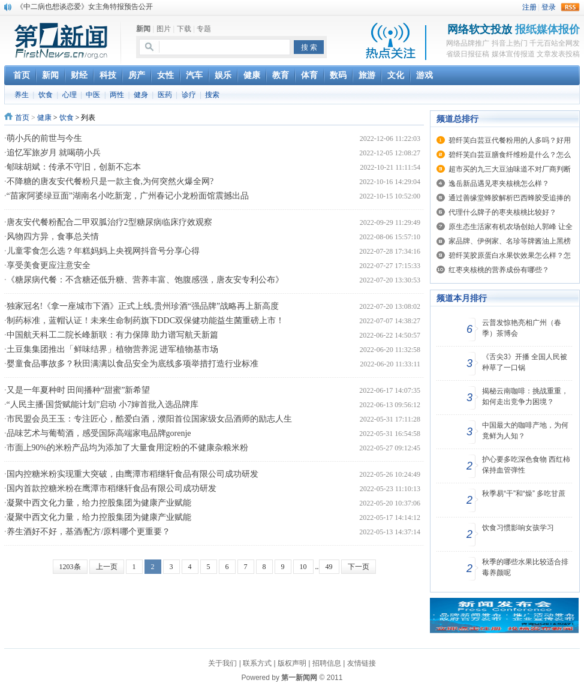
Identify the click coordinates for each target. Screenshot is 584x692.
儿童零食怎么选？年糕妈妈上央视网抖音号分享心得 (103, 250)
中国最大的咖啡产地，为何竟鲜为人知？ (525, 430)
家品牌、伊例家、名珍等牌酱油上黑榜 (509, 241)
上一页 (107, 566)
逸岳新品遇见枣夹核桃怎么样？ (498, 183)
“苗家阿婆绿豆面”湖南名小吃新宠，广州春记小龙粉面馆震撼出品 (128, 195)
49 (329, 566)
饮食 (45, 95)
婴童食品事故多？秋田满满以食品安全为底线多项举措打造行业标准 (132, 363)
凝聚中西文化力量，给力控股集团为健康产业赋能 (99, 502)
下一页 (358, 566)
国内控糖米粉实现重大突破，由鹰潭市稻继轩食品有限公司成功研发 (132, 474)
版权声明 (292, 663)
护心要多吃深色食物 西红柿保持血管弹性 (526, 464)
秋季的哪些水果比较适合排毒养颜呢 (525, 567)
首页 (22, 117)
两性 (117, 95)
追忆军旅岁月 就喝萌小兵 (54, 152)
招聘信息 (326, 663)
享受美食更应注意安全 (49, 265)
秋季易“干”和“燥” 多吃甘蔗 (523, 493)
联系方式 (257, 663)
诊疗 (189, 95)
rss (570, 7)
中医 (93, 95)
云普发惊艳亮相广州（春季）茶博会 (521, 328)
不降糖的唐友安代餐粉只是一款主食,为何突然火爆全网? (110, 181)
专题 (204, 29)
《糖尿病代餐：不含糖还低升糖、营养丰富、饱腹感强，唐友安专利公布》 (145, 279)
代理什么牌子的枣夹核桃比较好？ (502, 212)
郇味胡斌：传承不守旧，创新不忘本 (74, 167)
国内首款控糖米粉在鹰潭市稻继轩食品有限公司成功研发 (111, 488)
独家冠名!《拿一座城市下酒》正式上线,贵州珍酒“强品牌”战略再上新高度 (143, 306)
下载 (184, 29)
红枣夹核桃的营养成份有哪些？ (498, 270)
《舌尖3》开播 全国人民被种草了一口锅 (524, 362)
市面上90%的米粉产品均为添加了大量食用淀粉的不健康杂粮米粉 (128, 447)
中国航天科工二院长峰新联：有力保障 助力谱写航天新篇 (113, 334)
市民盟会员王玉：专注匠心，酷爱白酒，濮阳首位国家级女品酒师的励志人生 (149, 418)
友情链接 (361, 663)
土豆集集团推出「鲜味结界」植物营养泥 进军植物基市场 (113, 349)
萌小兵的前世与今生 (44, 138)
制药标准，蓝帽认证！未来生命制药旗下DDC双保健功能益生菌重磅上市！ (146, 320)
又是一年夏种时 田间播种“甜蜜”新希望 (78, 390)
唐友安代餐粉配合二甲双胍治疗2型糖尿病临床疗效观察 (109, 222)
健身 (141, 95)
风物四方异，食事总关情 (53, 236)
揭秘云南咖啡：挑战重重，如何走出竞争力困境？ (525, 396)
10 (303, 566)
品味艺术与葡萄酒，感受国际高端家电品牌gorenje (99, 433)
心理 (69, 95)
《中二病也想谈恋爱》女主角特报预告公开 (84, 6)
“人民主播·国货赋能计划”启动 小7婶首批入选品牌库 (102, 404)
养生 (21, 95)
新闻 (143, 29)
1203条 (70, 566)
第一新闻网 (299, 677)
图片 (163, 29)
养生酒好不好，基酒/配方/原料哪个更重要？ (89, 531)
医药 (165, 95)
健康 (44, 117)
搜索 (212, 95)
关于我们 (222, 663)
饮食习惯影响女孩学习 (518, 527)
